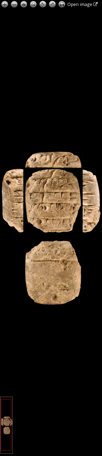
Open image (82, 4)
